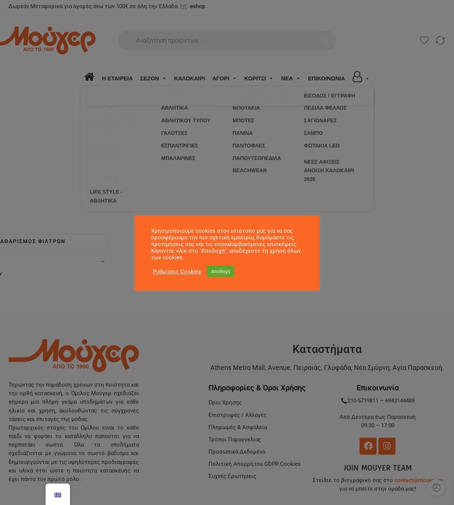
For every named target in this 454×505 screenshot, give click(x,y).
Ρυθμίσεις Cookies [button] (177, 271)
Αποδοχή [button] (220, 271)
